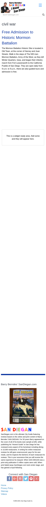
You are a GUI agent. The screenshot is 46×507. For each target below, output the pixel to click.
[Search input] (22, 14)
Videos (4, 494)
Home (3, 485)
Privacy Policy (7, 488)
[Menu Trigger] (40, 5)
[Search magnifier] (43, 14)
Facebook (9, 478)
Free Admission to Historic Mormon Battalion (17, 37)
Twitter (25, 478)
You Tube (36, 478)
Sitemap (4, 491)
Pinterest (31, 478)
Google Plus (14, 478)
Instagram (20, 478)
